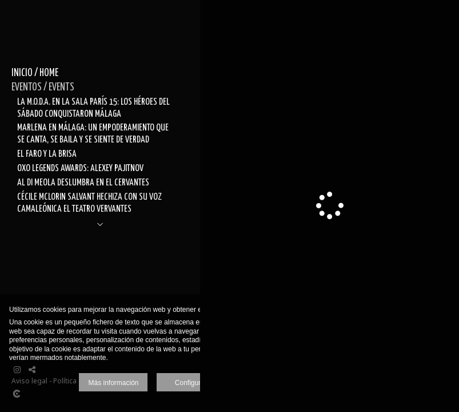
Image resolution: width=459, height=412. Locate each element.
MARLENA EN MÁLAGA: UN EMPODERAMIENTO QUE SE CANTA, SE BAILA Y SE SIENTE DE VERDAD (93, 133)
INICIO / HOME (34, 73)
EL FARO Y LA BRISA (47, 154)
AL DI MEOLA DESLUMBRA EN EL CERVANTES (83, 182)
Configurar (191, 383)
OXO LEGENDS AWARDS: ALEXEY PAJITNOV (80, 168)
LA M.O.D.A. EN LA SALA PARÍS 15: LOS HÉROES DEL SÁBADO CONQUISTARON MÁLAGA (93, 107)
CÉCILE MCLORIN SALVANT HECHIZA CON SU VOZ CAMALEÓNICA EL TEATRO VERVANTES (89, 202)
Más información (113, 383)
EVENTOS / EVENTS (42, 87)
